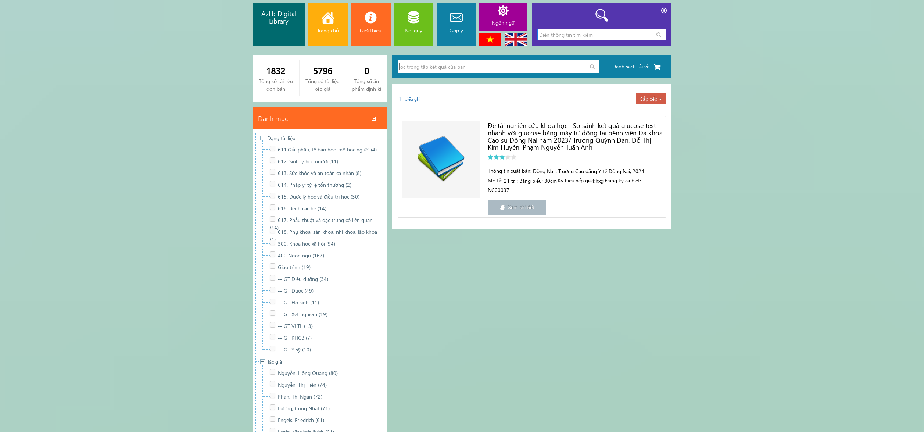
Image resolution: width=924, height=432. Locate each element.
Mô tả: (495, 180)
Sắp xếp (651, 99)
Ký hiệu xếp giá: (575, 180)
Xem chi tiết (517, 207)
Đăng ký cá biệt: (623, 180)
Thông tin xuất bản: (509, 170)
